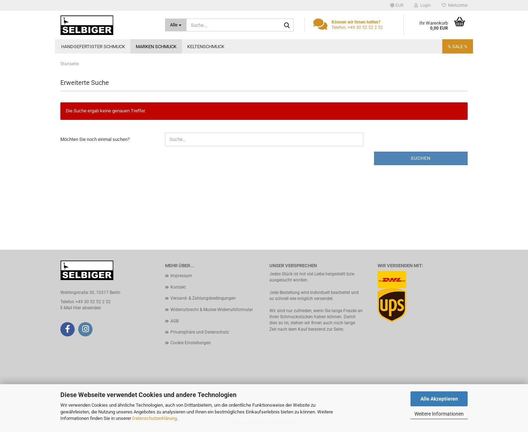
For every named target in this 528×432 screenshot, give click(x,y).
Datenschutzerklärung (154, 418)
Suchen (420, 158)
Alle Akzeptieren (439, 399)
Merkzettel (455, 5)
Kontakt (178, 287)
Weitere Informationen (439, 414)
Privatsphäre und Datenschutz (199, 332)
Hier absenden (87, 307)
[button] (397, 5)
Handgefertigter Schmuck (93, 46)
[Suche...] (176, 25)
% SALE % (458, 46)
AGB (174, 321)
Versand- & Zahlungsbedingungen (203, 298)
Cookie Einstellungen (190, 342)
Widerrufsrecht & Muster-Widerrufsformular (211, 309)
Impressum (181, 275)
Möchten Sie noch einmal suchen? (95, 139)
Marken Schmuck (156, 46)
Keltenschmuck (205, 46)
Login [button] (422, 5)
